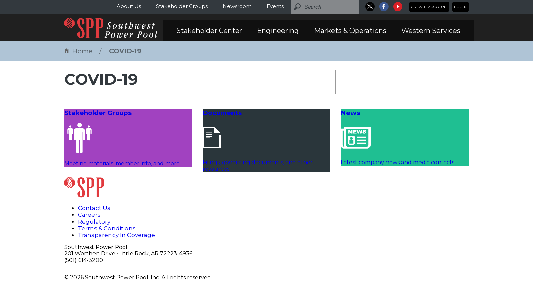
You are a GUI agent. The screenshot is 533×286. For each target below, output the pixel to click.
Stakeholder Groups (182, 6)
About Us (129, 6)
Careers (89, 214)
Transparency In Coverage (116, 235)
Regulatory (94, 221)
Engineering (278, 30)
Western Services (430, 30)
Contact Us (94, 208)
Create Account (429, 7)
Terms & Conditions (107, 228)
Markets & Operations (350, 30)
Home (78, 51)
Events (275, 6)
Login (460, 7)
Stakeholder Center (209, 30)
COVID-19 (125, 51)
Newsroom (237, 6)
